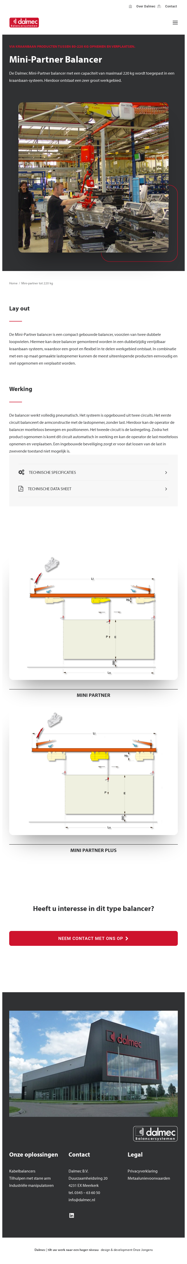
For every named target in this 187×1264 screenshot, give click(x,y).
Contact (170, 6)
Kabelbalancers (22, 1170)
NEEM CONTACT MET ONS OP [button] (93, 938)
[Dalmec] (24, 22)
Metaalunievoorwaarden (149, 1178)
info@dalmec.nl (82, 1199)
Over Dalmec (145, 6)
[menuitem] (142, 6)
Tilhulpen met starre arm (30, 1178)
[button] (175, 23)
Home (13, 283)
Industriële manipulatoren (31, 1185)
